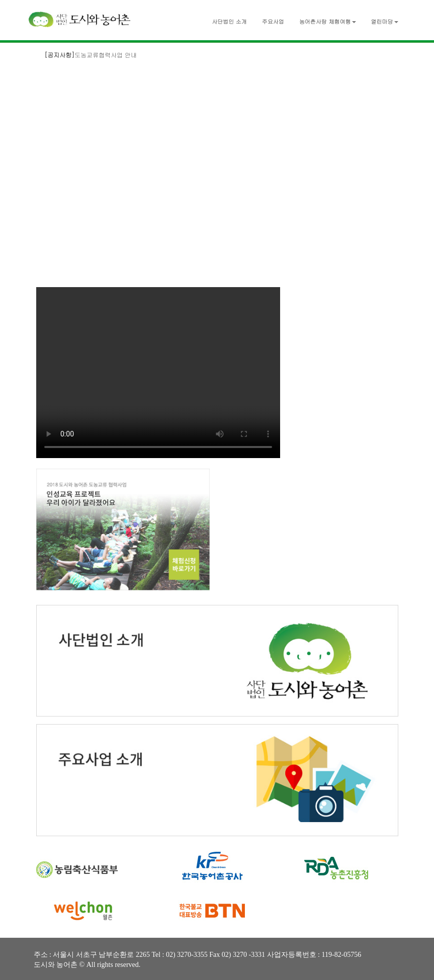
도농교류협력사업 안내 (90, 54)
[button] (328, 19)
